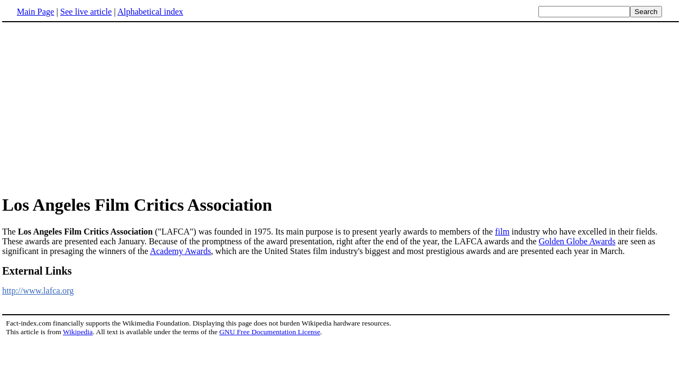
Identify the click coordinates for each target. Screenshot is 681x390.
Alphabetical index (150, 11)
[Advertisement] (93, 108)
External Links (37, 271)
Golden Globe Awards (577, 241)
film (502, 231)
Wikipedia (78, 332)
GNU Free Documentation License (269, 332)
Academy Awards (180, 251)
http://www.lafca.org (38, 290)
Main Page (35, 11)
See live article (86, 11)
